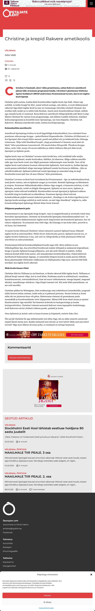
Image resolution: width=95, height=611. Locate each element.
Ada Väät (10, 55)
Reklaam (7, 547)
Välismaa (10, 50)
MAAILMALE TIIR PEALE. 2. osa (28, 476)
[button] (91, 574)
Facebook (8, 532)
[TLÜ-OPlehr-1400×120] (47, 334)
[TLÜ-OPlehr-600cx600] (47, 391)
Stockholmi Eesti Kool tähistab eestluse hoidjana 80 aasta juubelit (44, 430)
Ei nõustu (47, 602)
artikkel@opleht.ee (12, 528)
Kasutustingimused (46, 608)
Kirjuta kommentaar (20, 357)
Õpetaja (21, 449)
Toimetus (7, 539)
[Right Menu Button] (91, 4)
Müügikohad (9, 566)
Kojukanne (8, 562)
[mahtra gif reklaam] (44, 3)
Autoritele (8, 543)
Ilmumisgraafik (10, 551)
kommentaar (37, 489)
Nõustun (47, 595)
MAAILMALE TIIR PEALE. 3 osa (28, 452)
